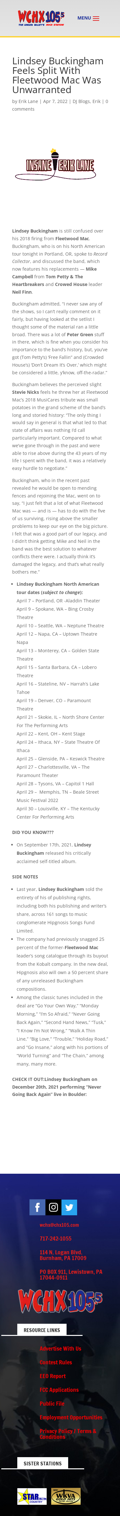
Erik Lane (28, 101)
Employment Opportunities (71, 1417)
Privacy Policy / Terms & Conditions (68, 1434)
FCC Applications (59, 1389)
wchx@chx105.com (59, 1224)
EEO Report (53, 1376)
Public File (52, 1403)
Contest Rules (56, 1362)
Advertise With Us (60, 1348)
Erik (96, 101)
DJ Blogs (81, 101)
